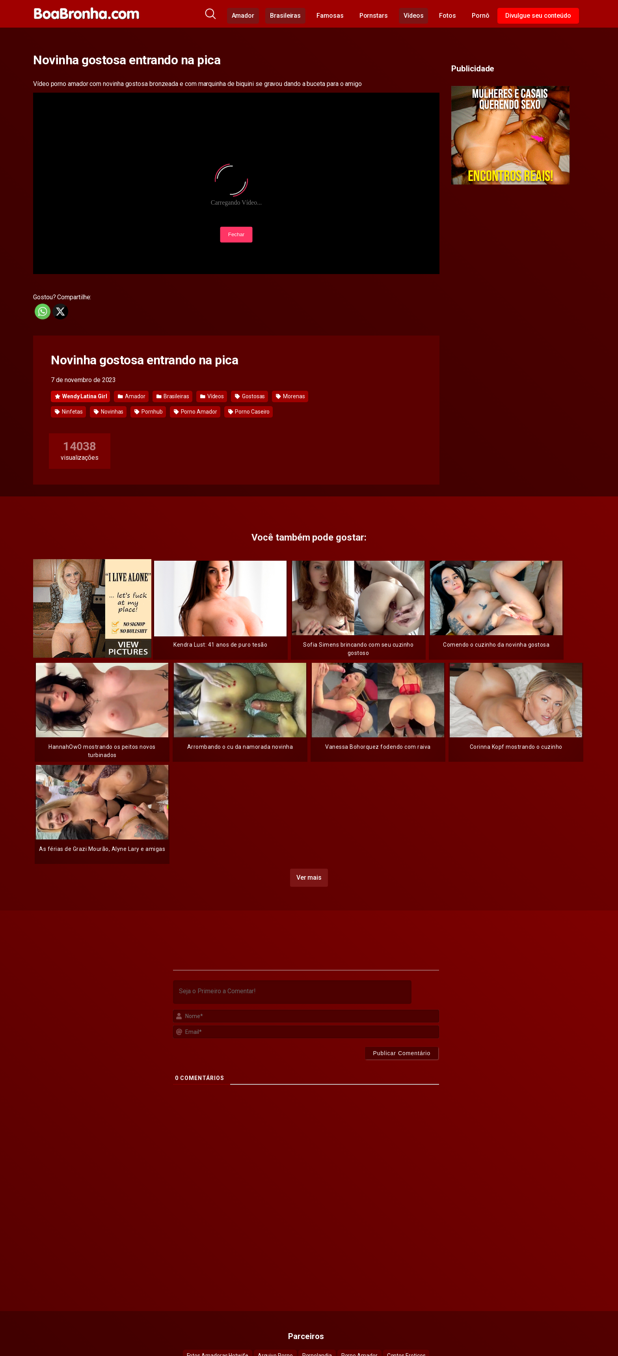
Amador (243, 15)
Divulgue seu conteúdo (538, 15)
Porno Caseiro (249, 411)
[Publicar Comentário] (401, 1050)
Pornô (481, 15)
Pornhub (148, 411)
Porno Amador (195, 411)
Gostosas (250, 396)
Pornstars (373, 15)
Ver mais (309, 874)
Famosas (329, 15)
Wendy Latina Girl (81, 396)
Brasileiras (285, 15)
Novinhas (108, 411)
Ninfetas (69, 411)
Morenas (290, 396)
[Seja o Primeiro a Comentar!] (292, 989)
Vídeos (414, 15)
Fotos (447, 15)
